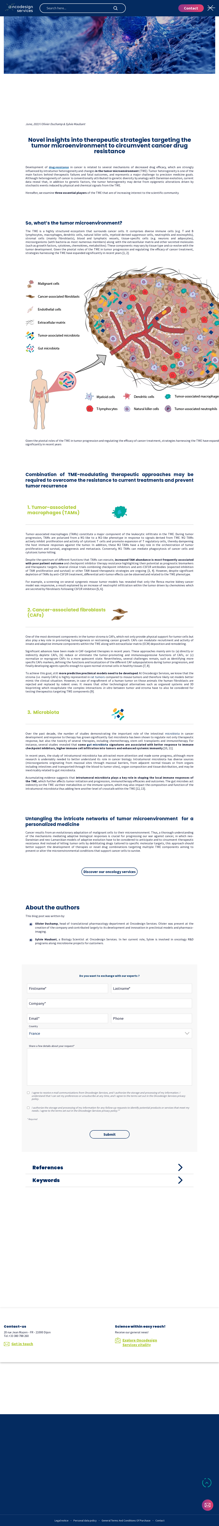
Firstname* (37, 989)
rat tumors (97, 677)
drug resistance (59, 168)
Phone (118, 1019)
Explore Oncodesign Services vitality (136, 1375)
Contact (191, 8)
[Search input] (79, 8)
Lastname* (121, 989)
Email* (34, 1019)
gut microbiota (97, 745)
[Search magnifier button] (115, 8)
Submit (110, 1134)
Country (33, 1026)
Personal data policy (85, 1520)
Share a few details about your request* (52, 1046)
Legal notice (61, 1520)
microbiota (172, 734)
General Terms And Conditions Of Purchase (126, 1520)
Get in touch (18, 1377)
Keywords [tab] (52, 1205)
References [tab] (54, 1176)
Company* (37, 1004)
